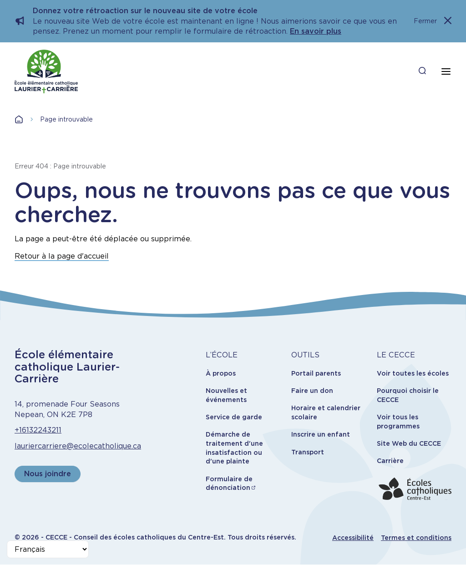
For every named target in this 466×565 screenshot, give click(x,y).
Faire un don (312, 390)
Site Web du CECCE (409, 443)
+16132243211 (38, 430)
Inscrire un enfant (320, 434)
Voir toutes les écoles (413, 373)
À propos (221, 373)
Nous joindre (47, 473)
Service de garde (234, 417)
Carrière (390, 460)
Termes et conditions (416, 537)
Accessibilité (353, 537)
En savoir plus (315, 31)
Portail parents (316, 373)
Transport (307, 452)
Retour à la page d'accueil (62, 256)
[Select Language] (48, 549)
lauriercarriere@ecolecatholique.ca (78, 446)
